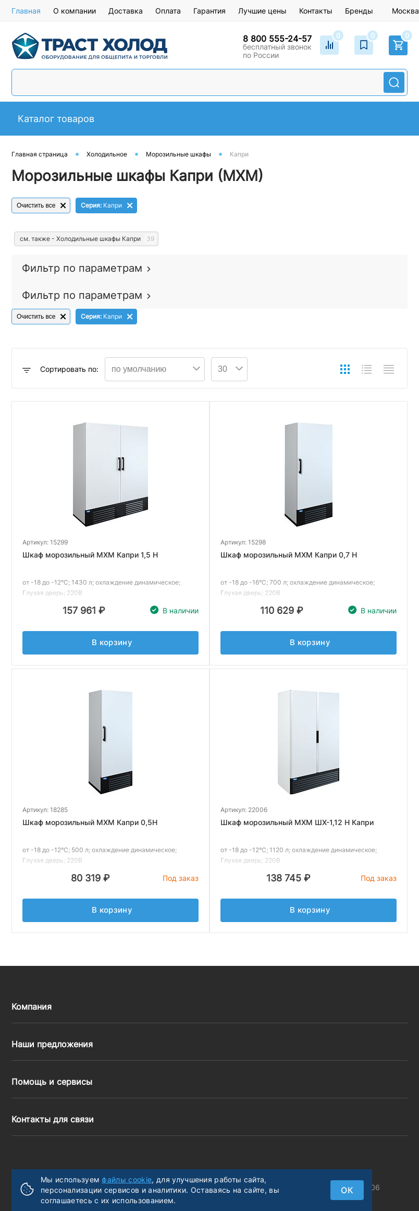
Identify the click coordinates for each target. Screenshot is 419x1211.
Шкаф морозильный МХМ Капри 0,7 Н (288, 554)
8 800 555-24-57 (277, 38)
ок (347, 1190)
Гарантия (209, 10)
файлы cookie (127, 1179)
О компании (74, 10)
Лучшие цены (262, 10)
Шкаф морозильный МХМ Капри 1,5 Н (90, 554)
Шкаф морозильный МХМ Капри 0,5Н (89, 822)
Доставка (125, 10)
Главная (26, 10)
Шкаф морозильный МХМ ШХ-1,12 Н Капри (297, 822)
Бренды (359, 10)
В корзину (112, 645)
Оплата (168, 10)
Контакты (315, 10)
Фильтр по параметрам (82, 268)
